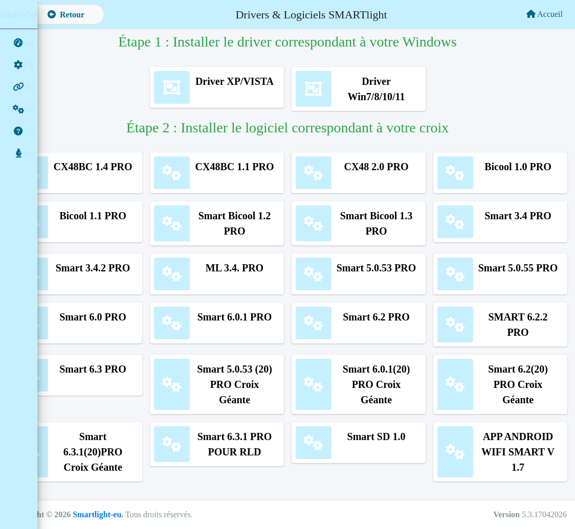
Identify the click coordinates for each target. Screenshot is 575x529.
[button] (53, 14)
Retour (103, 14)
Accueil (544, 14)
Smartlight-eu (134, 514)
